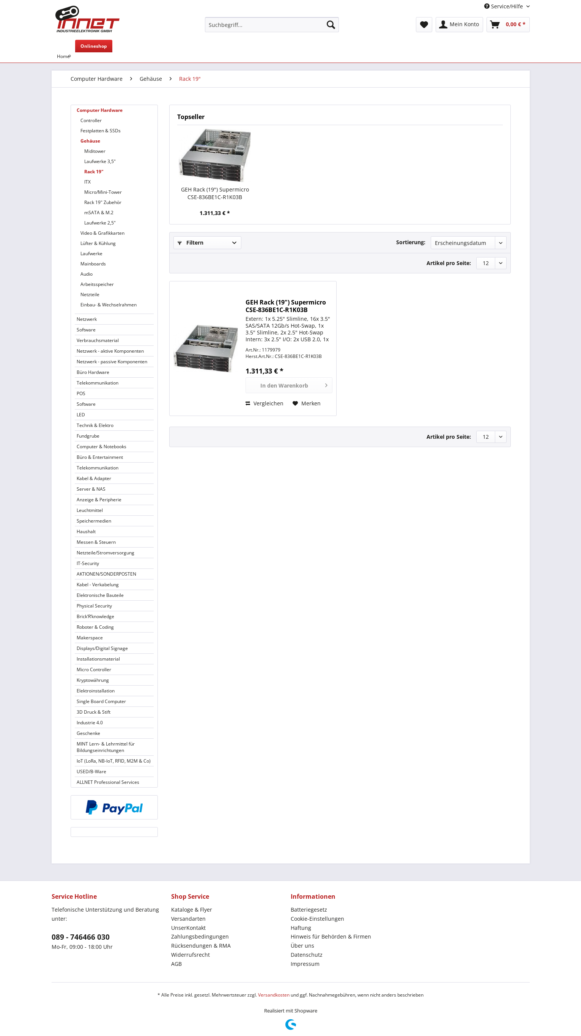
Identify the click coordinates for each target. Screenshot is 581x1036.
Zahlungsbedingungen (200, 936)
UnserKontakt (188, 927)
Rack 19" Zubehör (102, 202)
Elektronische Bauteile (100, 595)
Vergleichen (264, 403)
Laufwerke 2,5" (100, 223)
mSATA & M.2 (98, 212)
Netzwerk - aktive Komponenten (110, 351)
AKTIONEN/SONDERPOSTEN (106, 574)
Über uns (302, 945)
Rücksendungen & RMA (201, 945)
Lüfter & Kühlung (98, 243)
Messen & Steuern (96, 542)
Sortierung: (410, 242)
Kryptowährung (93, 680)
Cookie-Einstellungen (317, 918)
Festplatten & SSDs (100, 130)
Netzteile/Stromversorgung (105, 552)
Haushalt (86, 531)
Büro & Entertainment (100, 457)
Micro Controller (94, 669)
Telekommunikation (97, 383)
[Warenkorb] (508, 24)
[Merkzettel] (424, 24)
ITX (87, 182)
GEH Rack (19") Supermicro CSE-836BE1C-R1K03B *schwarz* (215, 193)
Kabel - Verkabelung (98, 584)
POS (81, 393)
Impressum (305, 963)
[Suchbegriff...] (272, 24)
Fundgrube (88, 436)
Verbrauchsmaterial (98, 340)
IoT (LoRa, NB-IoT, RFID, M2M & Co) (114, 761)
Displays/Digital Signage (102, 648)
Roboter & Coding (95, 627)
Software (86, 329)
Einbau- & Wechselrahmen (108, 304)
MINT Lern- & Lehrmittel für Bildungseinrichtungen (106, 747)
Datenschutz (307, 954)
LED (81, 414)
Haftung (301, 927)
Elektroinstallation (96, 691)
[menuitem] (272, 28)
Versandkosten (274, 995)
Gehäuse (90, 141)
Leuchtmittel (90, 510)
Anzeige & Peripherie (99, 499)
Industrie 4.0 (90, 722)
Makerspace (90, 637)
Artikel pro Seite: (449, 263)
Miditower (94, 151)
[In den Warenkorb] (289, 385)
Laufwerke (91, 253)
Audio (86, 274)
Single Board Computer (101, 701)
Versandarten (188, 918)
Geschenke (88, 733)
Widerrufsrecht (190, 954)
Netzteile (89, 294)
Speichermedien (94, 521)
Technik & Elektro (95, 425)
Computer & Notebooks (101, 446)
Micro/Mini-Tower (103, 192)
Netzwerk (87, 319)
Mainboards (93, 264)
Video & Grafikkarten (102, 233)
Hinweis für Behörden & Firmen (331, 936)
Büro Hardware (93, 372)
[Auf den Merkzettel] (307, 403)
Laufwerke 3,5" (100, 161)
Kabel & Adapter (94, 478)
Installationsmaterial (98, 659)
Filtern (190, 242)
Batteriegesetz (309, 909)
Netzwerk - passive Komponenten (112, 361)
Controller (91, 120)
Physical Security (94, 606)
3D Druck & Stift (93, 712)
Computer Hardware (100, 110)
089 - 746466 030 (81, 937)
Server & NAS (91, 489)
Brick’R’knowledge (95, 616)
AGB (176, 963)
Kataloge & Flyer (191, 909)
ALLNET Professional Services (108, 782)
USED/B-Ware (91, 771)
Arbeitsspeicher (97, 284)
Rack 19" (94, 171)
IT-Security (88, 563)
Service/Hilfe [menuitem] (504, 6)
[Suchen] (331, 24)
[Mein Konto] (459, 24)
